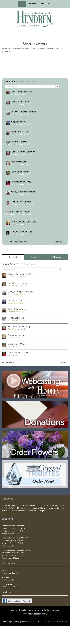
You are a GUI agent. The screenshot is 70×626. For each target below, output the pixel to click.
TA (42, 622)
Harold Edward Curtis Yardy (24, 221)
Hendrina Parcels (19, 141)
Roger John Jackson (20, 131)
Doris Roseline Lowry (21, 181)
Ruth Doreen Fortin (20, 101)
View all (58, 241)
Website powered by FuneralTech (26, 622)
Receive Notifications (16, 241)
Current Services (12, 81)
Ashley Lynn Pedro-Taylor (23, 191)
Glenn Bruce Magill (20, 171)
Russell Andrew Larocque (23, 151)
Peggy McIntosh (18, 161)
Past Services (27, 81)
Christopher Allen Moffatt (23, 91)
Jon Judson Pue (18, 121)
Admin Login (7, 622)
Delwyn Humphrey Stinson (23, 111)
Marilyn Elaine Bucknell (22, 231)
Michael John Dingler (21, 201)
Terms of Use (62, 622)
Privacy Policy (50, 622)
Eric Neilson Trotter (20, 211)
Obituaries (32, 4)
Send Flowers (45, 4)
